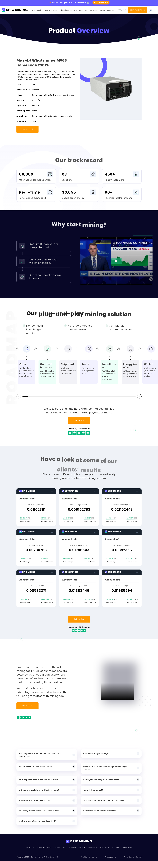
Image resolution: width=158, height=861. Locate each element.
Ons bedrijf (36, 10)
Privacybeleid (110, 857)
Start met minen (137, 10)
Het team (94, 10)
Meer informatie (101, 3)
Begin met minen (51, 10)
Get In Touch (27, 129)
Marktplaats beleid (89, 857)
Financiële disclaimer (133, 857)
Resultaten (60, 847)
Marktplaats (128, 847)
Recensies (83, 10)
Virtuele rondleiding (68, 10)
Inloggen (122, 10)
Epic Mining (35, 857)
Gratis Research (107, 10)
